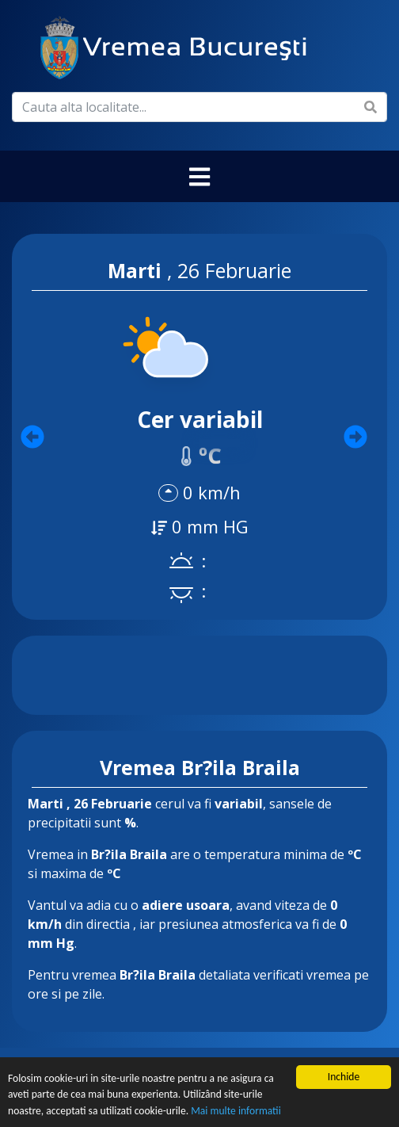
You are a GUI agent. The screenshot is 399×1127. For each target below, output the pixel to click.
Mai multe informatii (236, 1111)
